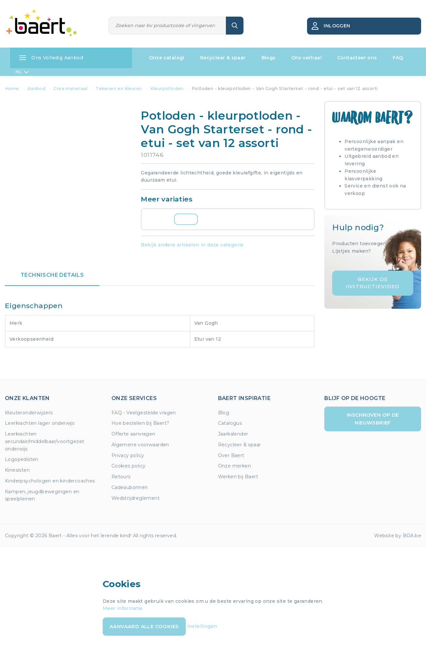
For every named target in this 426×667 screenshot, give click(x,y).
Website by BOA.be (397, 536)
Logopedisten (21, 459)
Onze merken (234, 466)
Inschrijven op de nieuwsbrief (373, 419)
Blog (223, 413)
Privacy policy (127, 455)
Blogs (268, 58)
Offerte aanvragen (133, 434)
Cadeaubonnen (129, 487)
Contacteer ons (357, 58)
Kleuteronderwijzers (29, 413)
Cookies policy (128, 466)
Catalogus (230, 423)
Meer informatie (123, 608)
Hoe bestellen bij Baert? (140, 423)
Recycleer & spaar (223, 58)
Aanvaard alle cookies (144, 626)
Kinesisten (17, 470)
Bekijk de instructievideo (373, 283)
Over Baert (231, 455)
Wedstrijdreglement (135, 498)
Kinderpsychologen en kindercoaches (50, 481)
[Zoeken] (168, 26)
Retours (121, 477)
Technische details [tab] (52, 275)
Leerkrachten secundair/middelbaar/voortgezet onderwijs (44, 441)
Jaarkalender (233, 434)
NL (22, 72)
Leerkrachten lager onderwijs (39, 423)
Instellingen (202, 626)
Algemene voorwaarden (140, 445)
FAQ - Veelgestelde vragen (143, 413)
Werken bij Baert (238, 477)
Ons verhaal (306, 58)
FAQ (398, 58)
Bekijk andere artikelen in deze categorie (192, 245)
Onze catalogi (166, 58)
